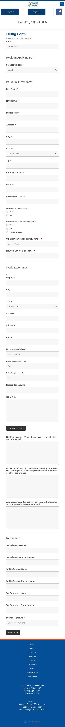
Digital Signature (15, 618)
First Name (12, 101)
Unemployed (16, 232)
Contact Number (15, 172)
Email (9, 184)
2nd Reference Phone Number (21, 581)
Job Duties (11, 397)
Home (32, 644)
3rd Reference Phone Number (20, 605)
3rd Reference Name (16, 593)
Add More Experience (16, 428)
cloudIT (38, 722)
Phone (9, 337)
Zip (8, 160)
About (32, 648)
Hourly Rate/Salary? (16, 349)
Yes (11, 211)
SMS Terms (32, 677)
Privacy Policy (32, 673)
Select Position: (15, 65)
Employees (33, 656)
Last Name (12, 89)
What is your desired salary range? (24, 239)
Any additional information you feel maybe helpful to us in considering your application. (31, 503)
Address (11, 125)
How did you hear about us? (20, 251)
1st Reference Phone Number (20, 557)
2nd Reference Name (16, 569)
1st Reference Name (16, 545)
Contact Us (32, 652)
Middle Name (12, 113)
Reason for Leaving (15, 385)
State (9, 148)
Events (32, 669)
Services (32, 660)
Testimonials (32, 665)
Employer (11, 277)
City (9, 136)
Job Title (10, 325)
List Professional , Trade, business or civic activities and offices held (31, 438)
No (11, 215)
